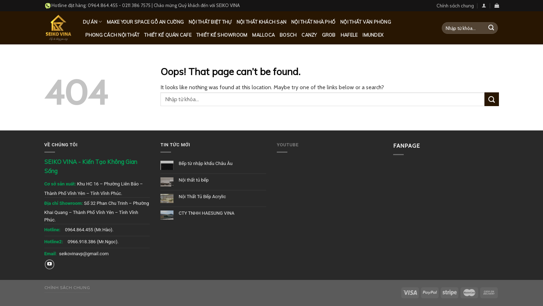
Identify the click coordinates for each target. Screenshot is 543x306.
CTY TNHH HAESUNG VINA (206, 213)
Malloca (263, 35)
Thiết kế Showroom (221, 35)
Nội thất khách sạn (262, 22)
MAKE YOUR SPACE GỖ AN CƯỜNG (145, 22)
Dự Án (92, 21)
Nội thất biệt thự (210, 22)
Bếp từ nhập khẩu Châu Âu (206, 163)
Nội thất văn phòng (365, 22)
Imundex (372, 35)
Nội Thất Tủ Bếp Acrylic (202, 196)
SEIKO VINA (228, 5)
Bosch (288, 35)
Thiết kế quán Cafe (167, 35)
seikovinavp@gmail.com (84, 253)
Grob (329, 35)
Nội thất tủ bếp (194, 180)
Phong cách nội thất (112, 35)
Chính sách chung (455, 5)
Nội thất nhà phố (313, 22)
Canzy (309, 35)
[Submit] (491, 28)
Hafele (349, 35)
